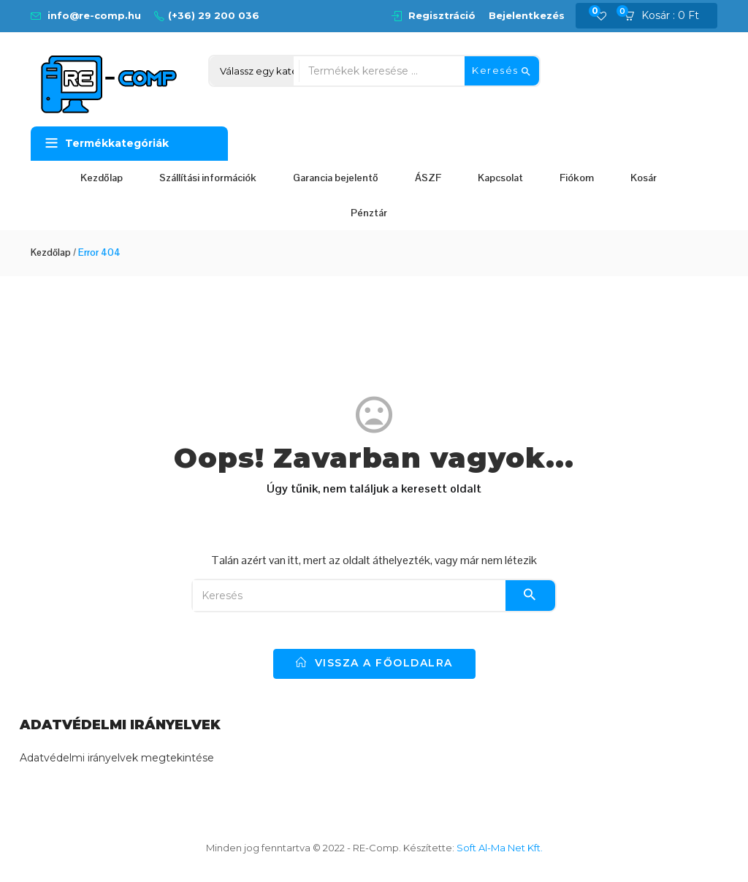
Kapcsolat (500, 177)
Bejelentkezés (527, 15)
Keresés (502, 70)
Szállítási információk (207, 177)
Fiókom (577, 177)
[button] (666, 16)
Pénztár (369, 212)
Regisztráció (442, 15)
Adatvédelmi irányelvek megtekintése (117, 757)
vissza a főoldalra (374, 662)
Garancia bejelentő (335, 177)
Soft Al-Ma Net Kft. (500, 848)
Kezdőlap (101, 177)
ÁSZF (428, 177)
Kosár (643, 177)
